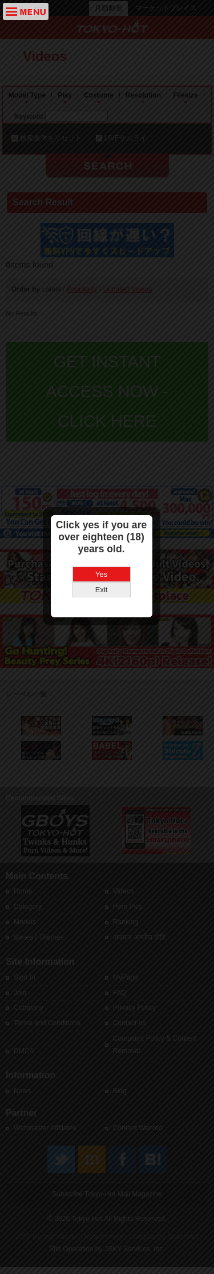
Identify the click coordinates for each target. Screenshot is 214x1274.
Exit (107, 645)
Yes (107, 629)
